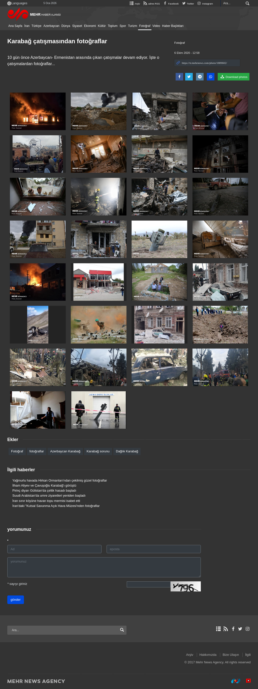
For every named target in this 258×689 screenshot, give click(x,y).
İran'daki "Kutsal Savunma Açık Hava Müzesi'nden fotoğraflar (56, 506)
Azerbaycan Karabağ (65, 451)
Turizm (132, 26)
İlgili (248, 655)
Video (156, 26)
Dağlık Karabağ (127, 451)
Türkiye (36, 26)
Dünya (65, 26)
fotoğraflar (36, 451)
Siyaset (77, 26)
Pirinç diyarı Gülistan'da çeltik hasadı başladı (44, 490)
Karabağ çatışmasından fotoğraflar (57, 41)
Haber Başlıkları (172, 26)
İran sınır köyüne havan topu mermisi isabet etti (46, 501)
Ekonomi (90, 26)
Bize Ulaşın (231, 655)
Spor (123, 26)
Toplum (113, 26)
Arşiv (134, 3)
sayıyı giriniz (17, 584)
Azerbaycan (51, 26)
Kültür (102, 26)
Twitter (187, 3)
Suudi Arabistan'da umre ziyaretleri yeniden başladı (49, 495)
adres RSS (150, 3)
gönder (16, 599)
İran (26, 26)
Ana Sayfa (15, 26)
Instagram (205, 3)
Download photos (233, 77)
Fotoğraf (144, 26)
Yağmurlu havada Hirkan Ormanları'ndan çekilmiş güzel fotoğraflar (59, 480)
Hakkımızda (208, 655)
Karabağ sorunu (98, 451)
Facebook (170, 3)
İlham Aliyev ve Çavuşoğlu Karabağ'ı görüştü (44, 485)
